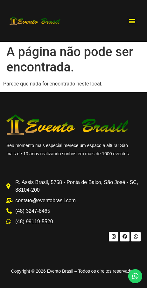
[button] (132, 21)
